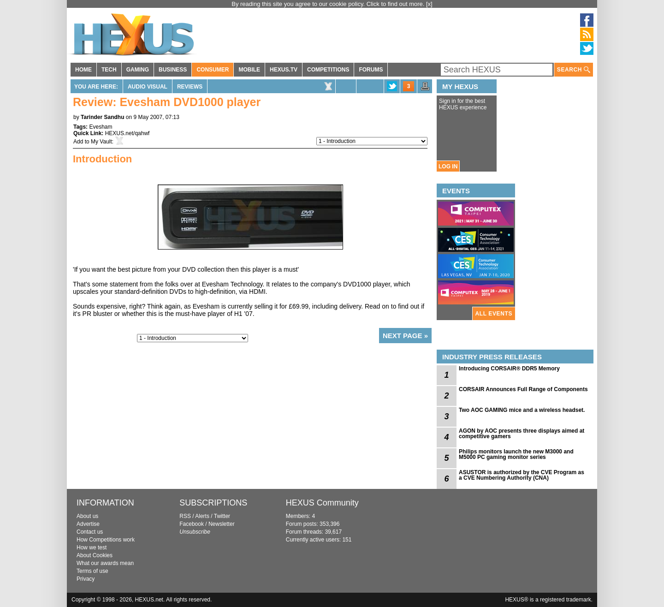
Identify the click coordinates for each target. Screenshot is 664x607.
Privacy (86, 579)
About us (87, 516)
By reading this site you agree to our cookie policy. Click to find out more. (328, 3)
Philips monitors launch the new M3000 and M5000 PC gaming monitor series (516, 454)
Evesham (100, 127)
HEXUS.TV (283, 69)
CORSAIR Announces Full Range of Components (523, 389)
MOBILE (249, 69)
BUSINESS (173, 69)
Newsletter (221, 524)
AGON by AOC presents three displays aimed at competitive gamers (521, 433)
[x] (429, 3)
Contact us (90, 532)
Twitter (222, 516)
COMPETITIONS (328, 69)
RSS (185, 516)
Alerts (202, 516)
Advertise (88, 524)
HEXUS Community (322, 502)
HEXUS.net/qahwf (127, 133)
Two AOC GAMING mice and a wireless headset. (522, 410)
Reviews (189, 86)
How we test (92, 547)
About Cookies (95, 555)
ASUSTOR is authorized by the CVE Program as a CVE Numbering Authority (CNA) (521, 475)
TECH (109, 69)
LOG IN (448, 166)
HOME (83, 69)
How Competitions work (106, 539)
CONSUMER (212, 69)
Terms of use (92, 571)
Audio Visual (147, 86)
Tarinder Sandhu (102, 117)
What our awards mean (105, 563)
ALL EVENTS (493, 313)
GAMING (137, 69)
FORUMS (371, 69)
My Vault (101, 141)
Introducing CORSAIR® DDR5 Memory (509, 368)
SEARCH (573, 69)
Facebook (191, 524)
